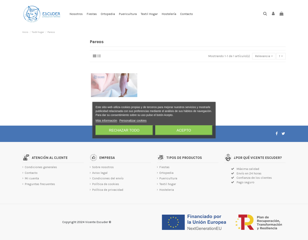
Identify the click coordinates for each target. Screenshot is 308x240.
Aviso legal (100, 173)
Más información (106, 120)
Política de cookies (105, 184)
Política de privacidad (107, 190)
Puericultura (168, 178)
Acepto (184, 130)
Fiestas (164, 167)
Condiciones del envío (108, 178)
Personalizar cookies (133, 120)
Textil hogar (167, 184)
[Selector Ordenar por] (264, 56)
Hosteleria (166, 190)
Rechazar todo (124, 130)
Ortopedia (166, 173)
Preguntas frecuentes (40, 184)
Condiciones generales (41, 167)
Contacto (31, 173)
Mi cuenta (32, 178)
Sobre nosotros (103, 167)
